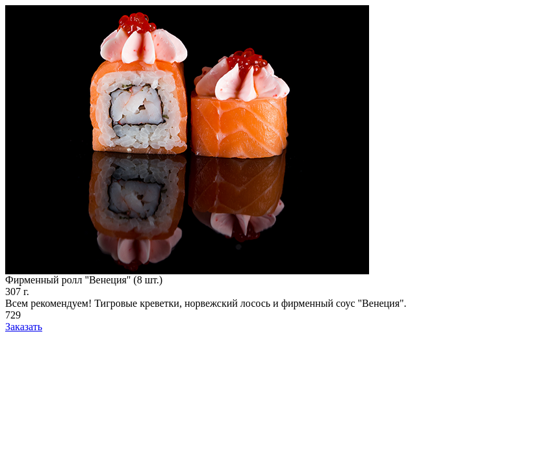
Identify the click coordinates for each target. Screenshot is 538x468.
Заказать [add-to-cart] (23, 326)
